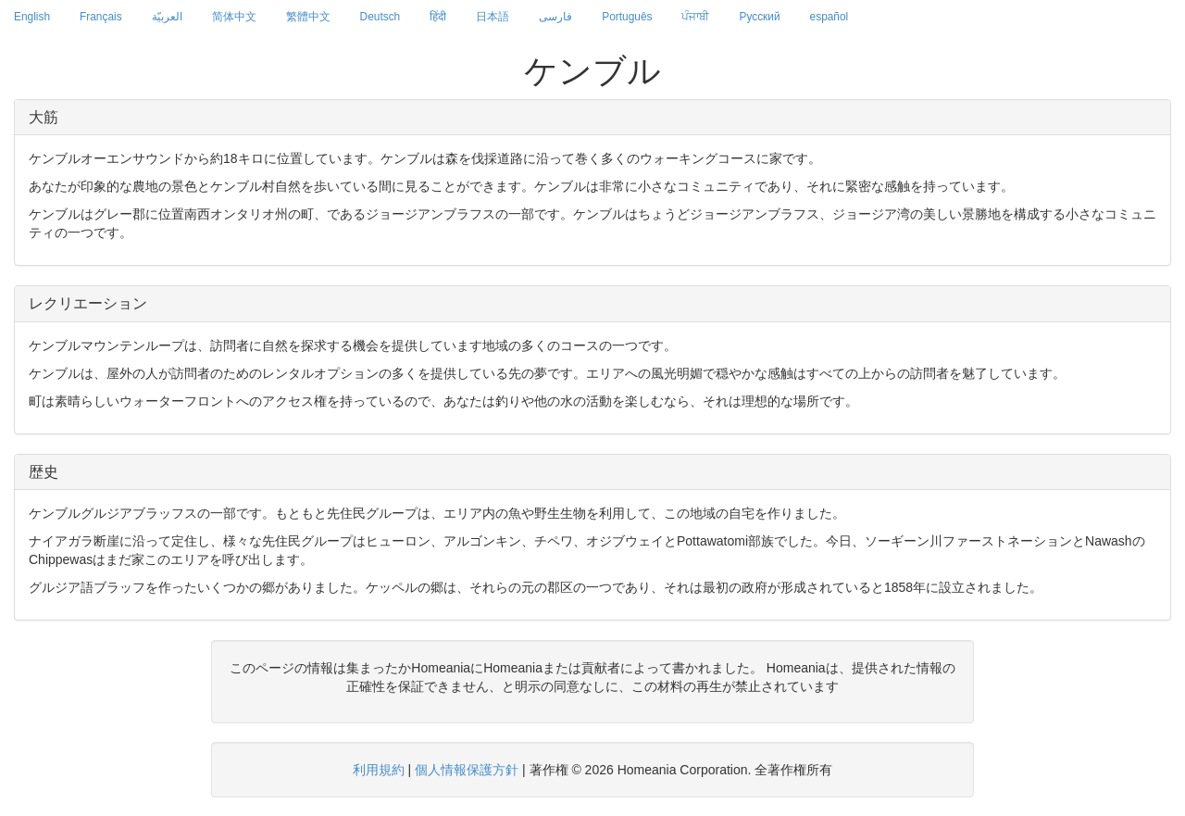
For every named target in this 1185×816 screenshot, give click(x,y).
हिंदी (438, 16)
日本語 (492, 16)
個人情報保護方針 (466, 769)
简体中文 (234, 16)
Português (627, 16)
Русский (759, 16)
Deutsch (380, 16)
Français (101, 16)
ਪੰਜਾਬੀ (695, 16)
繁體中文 (308, 16)
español (829, 16)
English (32, 16)
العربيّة (167, 16)
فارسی (555, 16)
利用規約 (379, 769)
